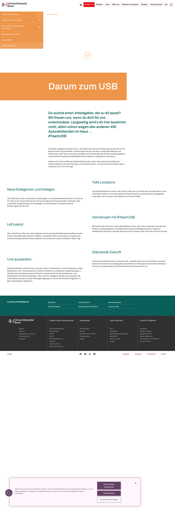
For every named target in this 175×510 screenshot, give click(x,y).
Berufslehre (52, 455)
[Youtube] (85, 507)
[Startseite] (14, 5)
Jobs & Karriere (116, 473)
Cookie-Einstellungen (109, 499)
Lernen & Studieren (148, 473)
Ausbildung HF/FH (84, 455)
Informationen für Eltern (11, 34)
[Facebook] (81, 507)
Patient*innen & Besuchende (61, 473)
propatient (126, 507)
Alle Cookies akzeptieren (109, 485)
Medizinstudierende (114, 455)
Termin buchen (156, 4)
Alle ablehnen (109, 493)
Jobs (107, 4)
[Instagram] (90, 507)
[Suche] (171, 4)
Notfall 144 (89, 4)
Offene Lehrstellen (54, 459)
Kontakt (144, 4)
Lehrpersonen (7, 40)
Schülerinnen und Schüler (11, 20)
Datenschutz (151, 507)
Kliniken (99, 4)
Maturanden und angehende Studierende (13, 27)
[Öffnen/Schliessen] (39, 14)
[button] (9, 493)
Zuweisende (85, 473)
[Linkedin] (94, 507)
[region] (75, 492)
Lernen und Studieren (10, 14)
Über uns (115, 4)
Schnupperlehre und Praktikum (88, 459)
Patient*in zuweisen (130, 4)
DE (166, 5)
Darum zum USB (8, 46)
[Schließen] (135, 483)
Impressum (138, 507)
